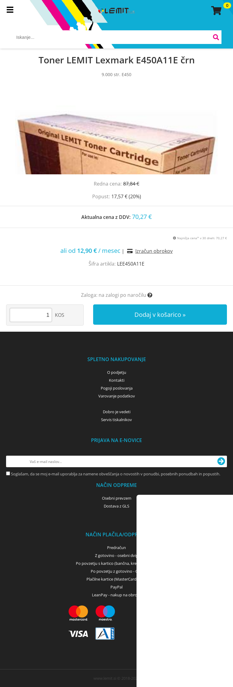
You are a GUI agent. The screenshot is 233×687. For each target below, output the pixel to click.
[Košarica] (215, 10)
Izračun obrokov (154, 251)
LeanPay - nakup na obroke (116, 595)
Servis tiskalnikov (116, 419)
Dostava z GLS (116, 506)
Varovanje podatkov (116, 396)
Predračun (116, 547)
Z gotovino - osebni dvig (116, 555)
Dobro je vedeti (116, 411)
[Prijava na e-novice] (221, 461)
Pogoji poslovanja (117, 388)
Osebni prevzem (116, 498)
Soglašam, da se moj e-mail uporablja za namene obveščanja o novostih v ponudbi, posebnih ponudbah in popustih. (115, 474)
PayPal (116, 587)
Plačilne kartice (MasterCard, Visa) (116, 579)
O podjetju (116, 372)
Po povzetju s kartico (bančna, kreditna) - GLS (116, 563)
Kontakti (116, 380)
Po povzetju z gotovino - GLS (116, 571)
